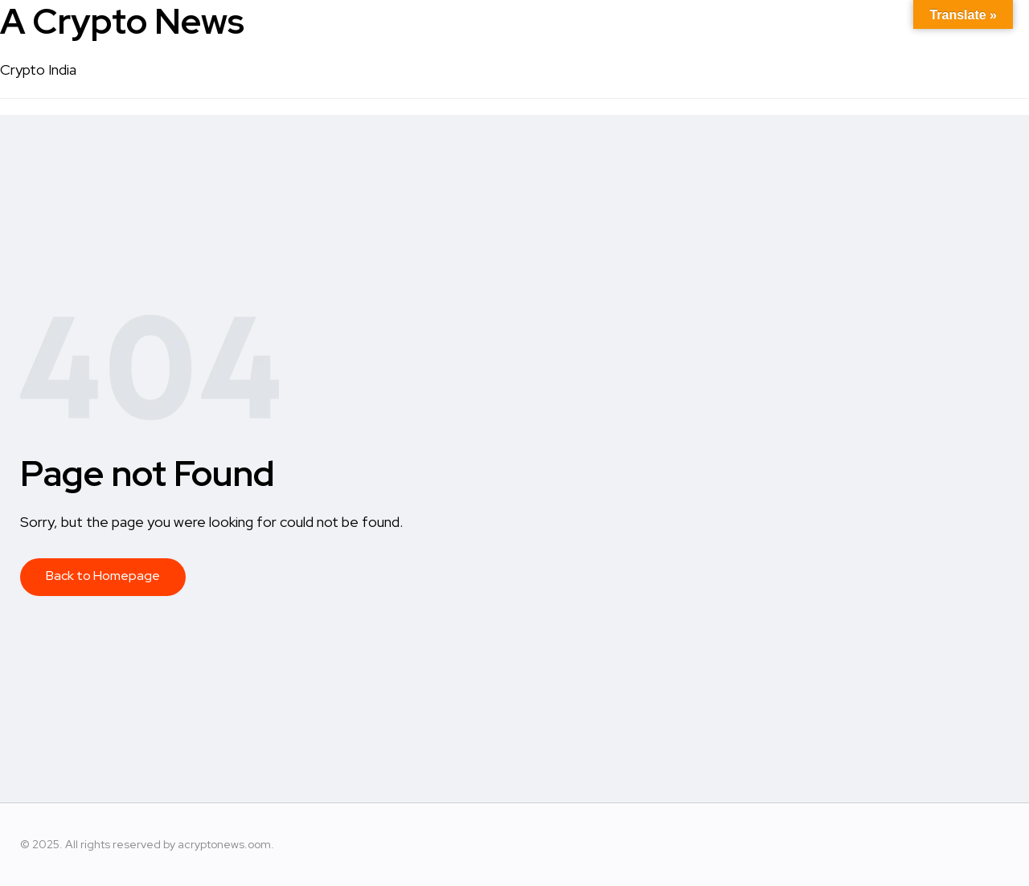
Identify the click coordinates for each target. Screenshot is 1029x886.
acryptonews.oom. (226, 844)
